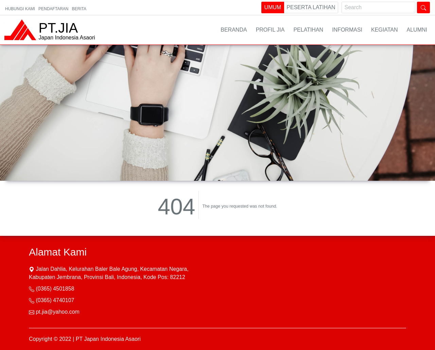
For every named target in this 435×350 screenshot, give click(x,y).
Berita (79, 8)
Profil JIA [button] (270, 30)
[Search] (378, 7)
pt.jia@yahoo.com (57, 312)
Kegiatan (384, 30)
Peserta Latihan (310, 6)
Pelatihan (308, 30)
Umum (272, 6)
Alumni (417, 30)
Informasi (347, 30)
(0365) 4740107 (55, 300)
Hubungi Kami (20, 8)
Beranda (234, 30)
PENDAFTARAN (53, 8)
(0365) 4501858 (55, 289)
